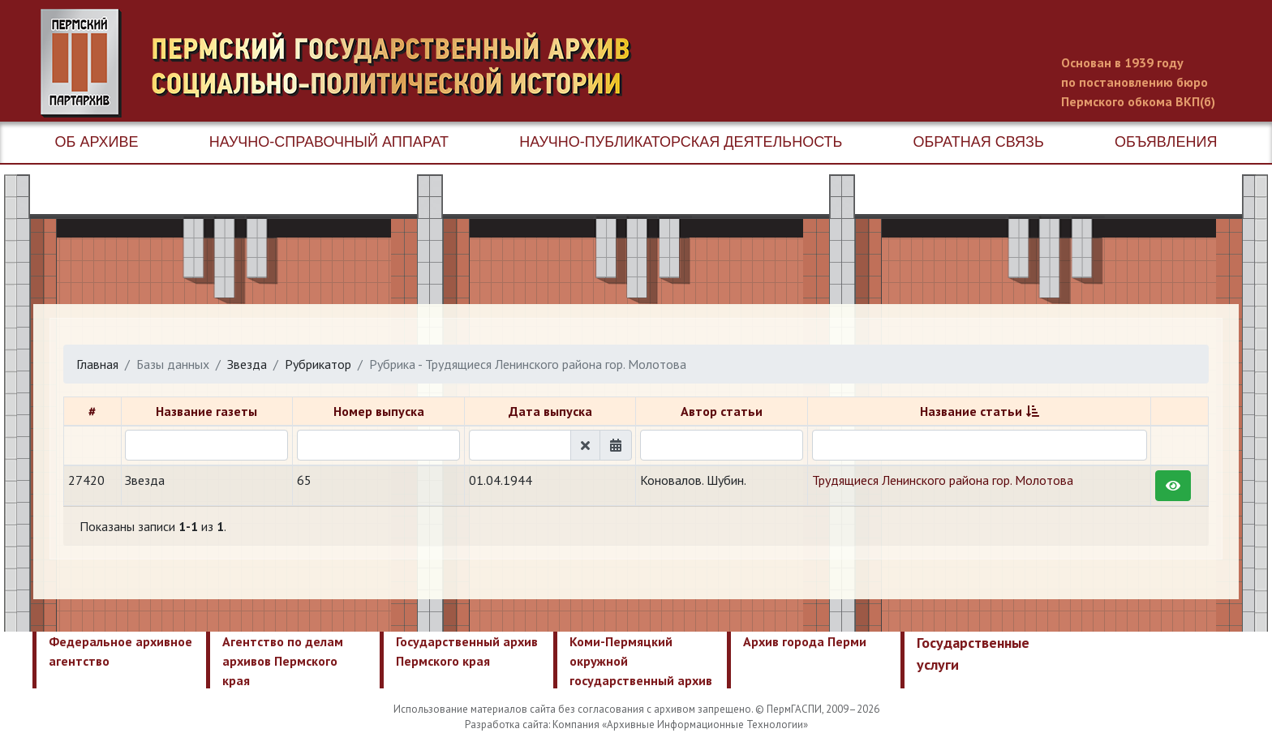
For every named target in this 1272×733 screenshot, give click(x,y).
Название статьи (971, 411)
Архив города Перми (804, 641)
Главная (97, 364)
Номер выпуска (378, 411)
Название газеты (206, 411)
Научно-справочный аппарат (329, 142)
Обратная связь (978, 142)
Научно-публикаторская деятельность (680, 142)
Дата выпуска (550, 411)
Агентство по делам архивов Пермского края (282, 660)
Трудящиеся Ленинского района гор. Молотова (942, 480)
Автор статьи (722, 411)
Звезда (247, 364)
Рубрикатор (318, 364)
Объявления (1166, 142)
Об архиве (97, 142)
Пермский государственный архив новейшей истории (345, 63)
